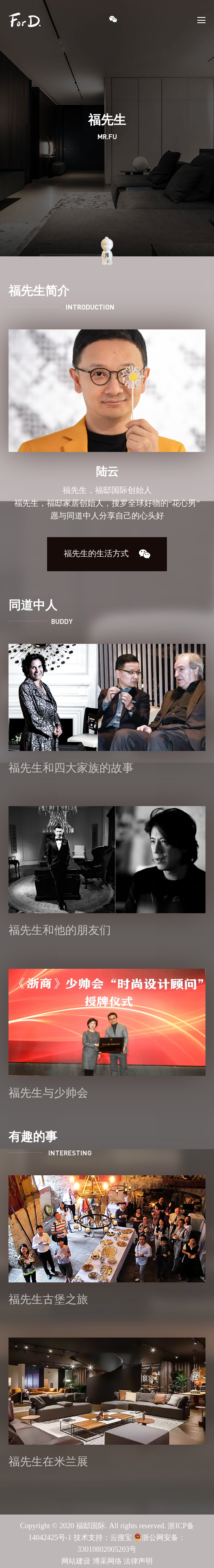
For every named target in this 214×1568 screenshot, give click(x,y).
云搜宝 (121, 1538)
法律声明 (138, 1561)
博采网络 (107, 1561)
